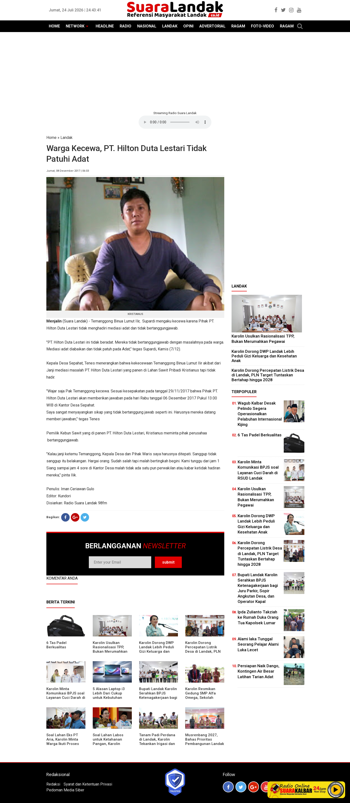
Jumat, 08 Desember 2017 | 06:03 (67, 170)
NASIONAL (146, 26)
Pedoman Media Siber (65, 790)
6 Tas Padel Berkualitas (56, 645)
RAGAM (238, 26)
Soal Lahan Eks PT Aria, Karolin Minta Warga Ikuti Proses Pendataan (62, 741)
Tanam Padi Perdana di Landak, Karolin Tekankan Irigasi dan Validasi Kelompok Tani (157, 744)
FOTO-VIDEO (262, 26)
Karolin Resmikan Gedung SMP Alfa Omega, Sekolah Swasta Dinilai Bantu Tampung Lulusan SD (203, 698)
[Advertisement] (175, 71)
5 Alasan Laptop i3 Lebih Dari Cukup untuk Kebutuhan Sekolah (109, 695)
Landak (66, 137)
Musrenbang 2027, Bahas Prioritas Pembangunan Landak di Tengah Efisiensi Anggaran (204, 744)
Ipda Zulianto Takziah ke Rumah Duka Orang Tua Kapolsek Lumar (258, 617)
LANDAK (169, 26)
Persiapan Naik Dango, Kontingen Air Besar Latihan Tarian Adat (258, 671)
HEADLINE (105, 26)
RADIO (125, 26)
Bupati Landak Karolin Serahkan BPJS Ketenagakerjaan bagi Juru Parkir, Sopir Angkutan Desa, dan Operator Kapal (158, 700)
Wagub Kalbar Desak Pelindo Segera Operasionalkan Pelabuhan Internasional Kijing (260, 414)
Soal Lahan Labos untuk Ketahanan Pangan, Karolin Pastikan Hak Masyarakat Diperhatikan (108, 746)
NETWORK (75, 26)
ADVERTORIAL (212, 26)
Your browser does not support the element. (175, 122)
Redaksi (53, 784)
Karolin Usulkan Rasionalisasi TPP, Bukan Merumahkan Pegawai (110, 649)
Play (336, 790)
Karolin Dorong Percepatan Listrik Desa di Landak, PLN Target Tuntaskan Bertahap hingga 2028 (204, 651)
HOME (54, 26)
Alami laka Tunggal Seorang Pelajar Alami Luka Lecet (258, 644)
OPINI (188, 26)
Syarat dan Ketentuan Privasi (88, 784)
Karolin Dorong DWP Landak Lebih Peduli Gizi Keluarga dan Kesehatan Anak (156, 649)
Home (51, 137)
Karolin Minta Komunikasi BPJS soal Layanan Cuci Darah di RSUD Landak (65, 695)
